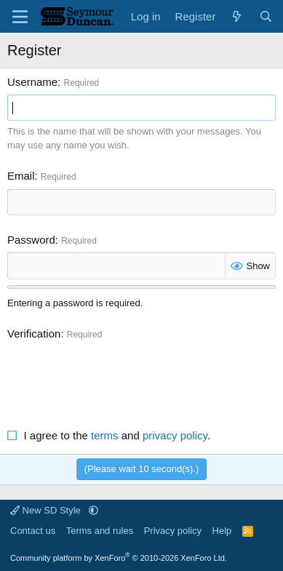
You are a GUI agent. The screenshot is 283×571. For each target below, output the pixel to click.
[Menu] (20, 16)
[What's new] (237, 16)
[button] (93, 510)
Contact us (32, 530)
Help (222, 530)
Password (31, 239)
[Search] (266, 16)
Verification (33, 333)
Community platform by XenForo (118, 558)
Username (32, 82)
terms (105, 435)
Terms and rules (99, 530)
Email (21, 175)
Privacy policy (173, 530)
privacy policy (175, 435)
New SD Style (46, 510)
